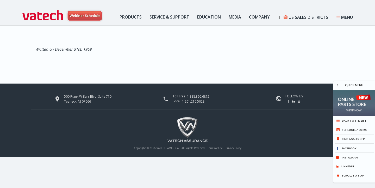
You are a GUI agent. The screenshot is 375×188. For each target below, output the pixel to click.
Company (259, 17)
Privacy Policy (233, 148)
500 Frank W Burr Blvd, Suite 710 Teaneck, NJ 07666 (87, 99)
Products (131, 17)
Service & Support (169, 17)
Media (235, 17)
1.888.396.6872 (198, 96)
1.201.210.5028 (193, 101)
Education (209, 17)
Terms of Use (215, 148)
